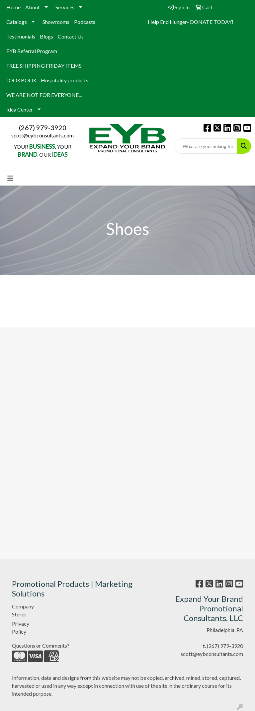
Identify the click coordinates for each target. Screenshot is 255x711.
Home (13, 7)
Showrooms (55, 22)
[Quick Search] (205, 146)
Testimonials (20, 36)
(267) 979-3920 (42, 127)
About (32, 7)
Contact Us (71, 36)
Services (64, 7)
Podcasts (84, 22)
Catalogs (16, 22)
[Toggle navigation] (10, 178)
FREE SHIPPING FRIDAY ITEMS (44, 65)
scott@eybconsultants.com (42, 135)
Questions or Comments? (40, 645)
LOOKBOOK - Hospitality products (47, 80)
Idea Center (19, 109)
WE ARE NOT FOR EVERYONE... (44, 95)
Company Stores (23, 610)
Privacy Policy (20, 627)
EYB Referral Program (31, 51)
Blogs (46, 36)
